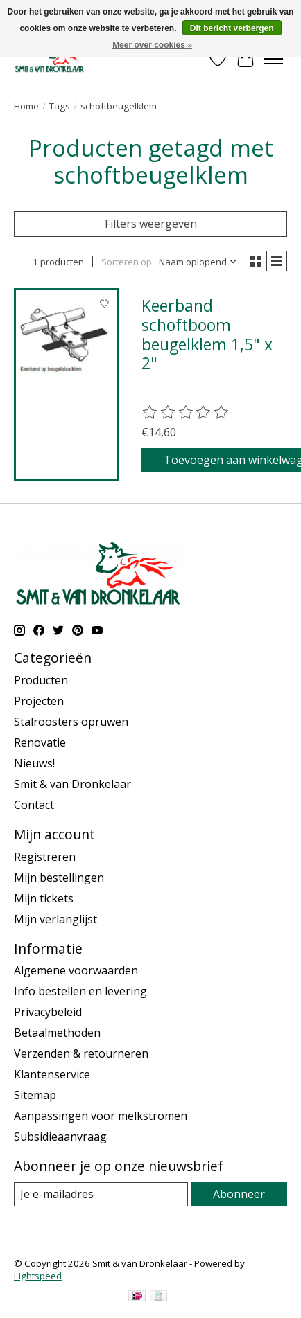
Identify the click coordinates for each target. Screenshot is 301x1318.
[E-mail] (101, 1194)
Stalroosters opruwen (71, 721)
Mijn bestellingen (59, 877)
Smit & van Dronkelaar (72, 784)
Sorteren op (126, 262)
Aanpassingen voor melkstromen (100, 1115)
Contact (34, 804)
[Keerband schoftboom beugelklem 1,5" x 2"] (66, 340)
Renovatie (40, 742)
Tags (59, 106)
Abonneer (239, 1194)
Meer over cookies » (152, 45)
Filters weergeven (151, 223)
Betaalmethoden (57, 1032)
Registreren (45, 856)
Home (26, 106)
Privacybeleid (48, 1011)
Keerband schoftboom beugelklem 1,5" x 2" (207, 334)
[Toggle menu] (273, 59)
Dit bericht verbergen (232, 28)
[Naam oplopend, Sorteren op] (198, 262)
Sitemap (35, 1095)
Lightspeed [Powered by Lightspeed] (38, 1276)
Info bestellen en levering (80, 991)
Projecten (39, 701)
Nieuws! (34, 763)
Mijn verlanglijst (55, 919)
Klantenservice (52, 1074)
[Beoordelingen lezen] (185, 412)
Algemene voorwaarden (76, 970)
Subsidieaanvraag (60, 1136)
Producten (41, 680)
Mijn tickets (44, 898)
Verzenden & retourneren (81, 1053)
